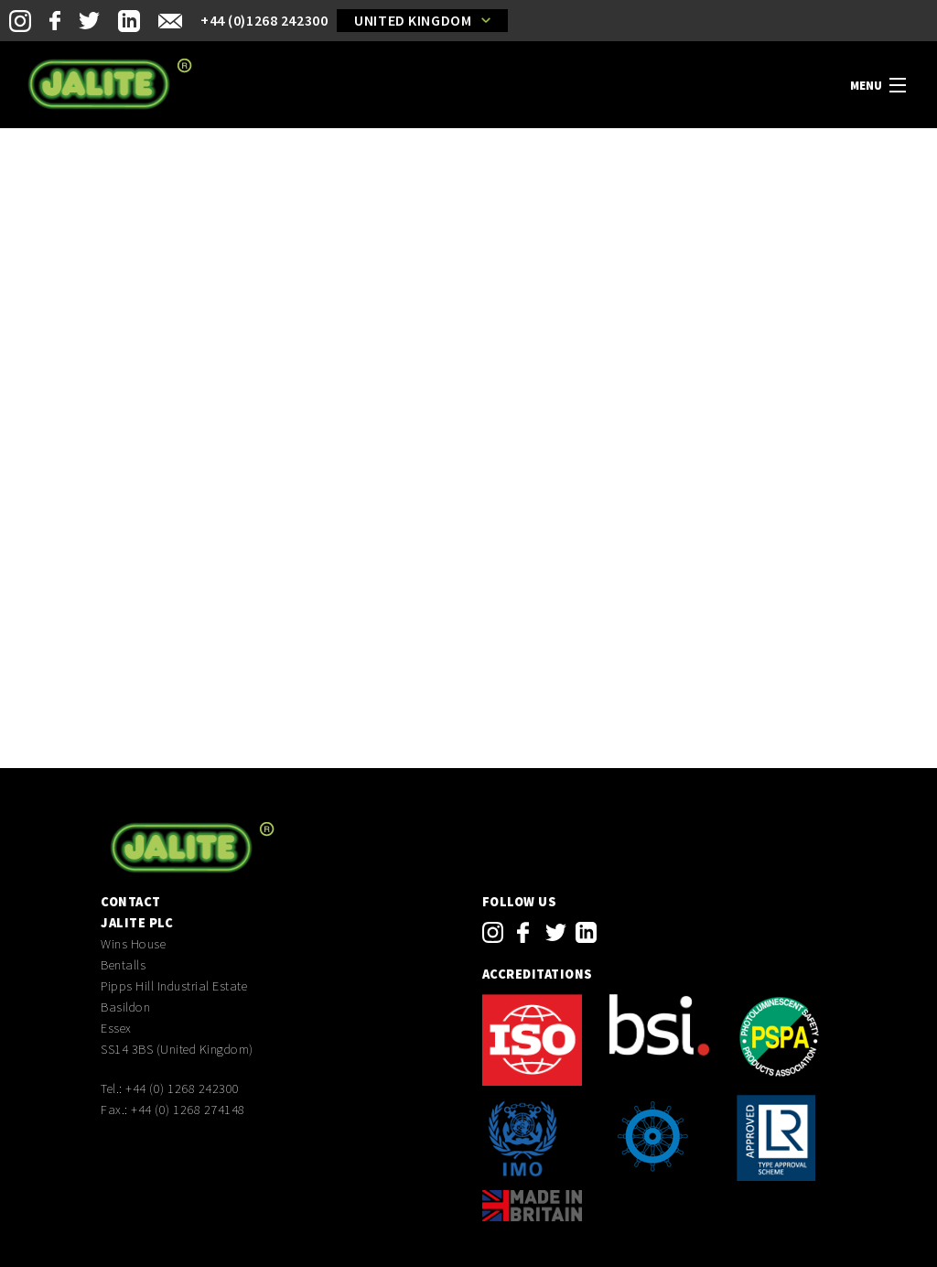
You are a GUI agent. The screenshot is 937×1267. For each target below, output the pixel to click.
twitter (555, 932)
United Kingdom (412, 20)
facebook (522, 932)
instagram (492, 932)
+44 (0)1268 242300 (264, 20)
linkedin (586, 932)
